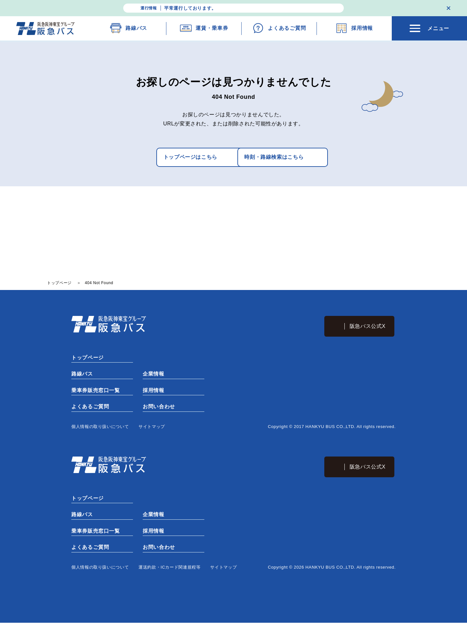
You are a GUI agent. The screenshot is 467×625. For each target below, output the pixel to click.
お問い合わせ (159, 408)
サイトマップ (151, 427)
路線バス (82, 374)
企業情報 (153, 374)
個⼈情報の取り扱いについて (100, 427)
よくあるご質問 (90, 408)
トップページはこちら (170, 157)
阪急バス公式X (368, 326)
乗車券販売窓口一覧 (95, 391)
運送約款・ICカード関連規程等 (169, 569)
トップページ (87, 358)
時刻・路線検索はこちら (276, 157)
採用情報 (153, 391)
